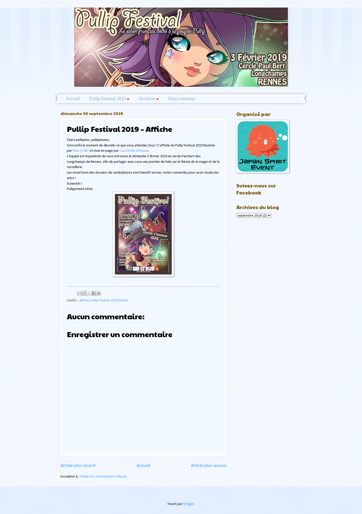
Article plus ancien (208, 465)
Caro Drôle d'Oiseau (134, 151)
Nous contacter (181, 98)
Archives (149, 98)
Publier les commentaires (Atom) (103, 476)
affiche (84, 300)
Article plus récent (78, 465)
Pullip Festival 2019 (109, 98)
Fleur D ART (81, 151)
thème (123, 300)
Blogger (188, 504)
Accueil (73, 98)
